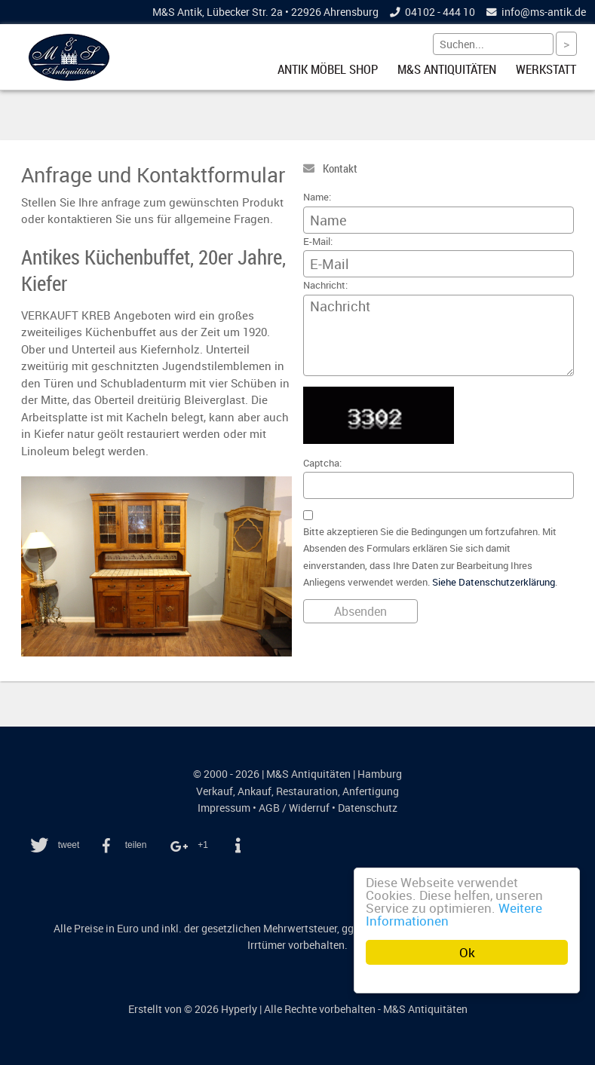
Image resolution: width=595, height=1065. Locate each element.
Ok (467, 952)
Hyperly (239, 1009)
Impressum (224, 808)
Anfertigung (370, 791)
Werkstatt (546, 69)
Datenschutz (367, 808)
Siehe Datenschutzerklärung (493, 582)
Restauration (307, 791)
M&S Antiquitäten (446, 69)
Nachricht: (325, 285)
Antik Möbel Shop (328, 69)
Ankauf (254, 791)
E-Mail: (318, 241)
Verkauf (214, 791)
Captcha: (322, 463)
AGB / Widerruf (294, 808)
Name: (317, 197)
